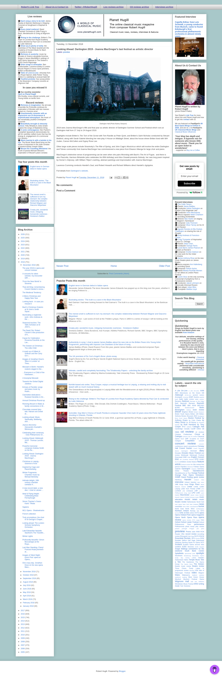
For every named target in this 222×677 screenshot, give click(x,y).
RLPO (196, 536)
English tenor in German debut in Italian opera (88, 285)
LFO (202, 489)
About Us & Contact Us (56, 7)
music (197, 497)
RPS (193, 538)
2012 (23, 628)
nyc (198, 511)
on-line (186, 513)
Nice (184, 506)
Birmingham (180, 410)
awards (201, 397)
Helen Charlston (196, 215)
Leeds (189, 487)
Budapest (201, 416)
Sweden (201, 558)
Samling (185, 542)
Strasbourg (187, 555)
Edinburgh (184, 455)
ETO (196, 459)
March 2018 (28, 599)
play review (199, 526)
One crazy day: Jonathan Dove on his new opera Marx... (32, 565)
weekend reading (181, 577)
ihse (202, 480)
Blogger (122, 671)
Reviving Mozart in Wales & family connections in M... (33, 405)
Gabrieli (178, 469)
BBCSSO (200, 405)
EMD (185, 457)
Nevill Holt (200, 502)
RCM (202, 532)
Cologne (178, 441)
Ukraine (191, 570)
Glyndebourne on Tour (183, 473)
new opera (178, 504)
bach (176, 399)
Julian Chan (188, 244)
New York (186, 504)
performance (199, 524)
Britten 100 (194, 414)
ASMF (191, 397)
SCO (202, 542)
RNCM (201, 536)
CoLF (202, 439)
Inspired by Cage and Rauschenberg (30, 468)
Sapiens (25, 507)
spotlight (200, 553)
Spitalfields (179, 553)
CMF (186, 439)
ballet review (189, 399)
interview (179, 482)
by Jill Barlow (191, 422)
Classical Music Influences (185, 132)
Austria (196, 397)
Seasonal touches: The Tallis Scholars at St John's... (31, 325)
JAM (176, 484)
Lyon (202, 493)
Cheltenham (187, 434)
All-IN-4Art (188, 395)
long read (187, 493)
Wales (177, 575)
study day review (182, 558)
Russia (197, 538)
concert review (185, 443)
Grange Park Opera (184, 475)
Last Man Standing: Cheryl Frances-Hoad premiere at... (32, 549)
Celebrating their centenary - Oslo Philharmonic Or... (33, 434)
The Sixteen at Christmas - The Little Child (32, 347)
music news (191, 499)
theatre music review (183, 566)
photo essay (189, 526)
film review (197, 464)
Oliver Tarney (191, 225)
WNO (196, 584)
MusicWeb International (194, 364)
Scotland (178, 544)
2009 (23, 638)
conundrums (192, 446)
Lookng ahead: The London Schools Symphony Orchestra (33, 525)
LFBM (198, 489)
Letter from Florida (188, 489)
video (194, 572)
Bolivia (189, 410)
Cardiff (193, 429)
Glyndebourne (198, 471)
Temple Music (194, 560)
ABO (176, 393)
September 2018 (29, 578)
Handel (187, 479)
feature (194, 462)
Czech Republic (198, 448)
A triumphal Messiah (30, 378)
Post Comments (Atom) (119, 273)
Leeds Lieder (199, 487)
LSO (198, 493)
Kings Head (183, 484)
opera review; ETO (188, 520)
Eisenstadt (178, 457)
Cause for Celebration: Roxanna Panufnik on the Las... (33, 340)
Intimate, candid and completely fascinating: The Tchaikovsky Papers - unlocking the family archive (111, 370)
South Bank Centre (194, 551)
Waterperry (186, 575)
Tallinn (186, 560)
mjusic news (194, 495)
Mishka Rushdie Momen (192, 271)
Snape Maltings (181, 549)
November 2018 (29, 572)
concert (201, 441)
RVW (202, 538)
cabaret (189, 427)
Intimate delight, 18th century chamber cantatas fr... (30, 482)
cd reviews (199, 432)
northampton (200, 509)
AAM (202, 391)
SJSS (184, 547)
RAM (198, 532)
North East (179, 509)
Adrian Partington (193, 208)
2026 (23, 234)
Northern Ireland (182, 511)
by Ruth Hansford (188, 425)
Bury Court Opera (181, 418)
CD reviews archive (139, 7)
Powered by (189, 192)
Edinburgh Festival (197, 455)
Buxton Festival (194, 418)
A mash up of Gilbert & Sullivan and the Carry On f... (32, 353)
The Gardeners (188, 562)
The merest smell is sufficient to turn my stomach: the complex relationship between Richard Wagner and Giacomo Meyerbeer (38, 199)
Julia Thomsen (192, 223)
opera (201, 513)
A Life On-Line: (194, 391)
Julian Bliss (191, 287)
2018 (23, 262)
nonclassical (194, 506)
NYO (202, 511)
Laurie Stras (182, 277)
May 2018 (27, 592)
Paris (189, 524)
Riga (192, 536)
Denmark (193, 451)
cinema (185, 436)
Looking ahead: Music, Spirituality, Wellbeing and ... (31, 419)
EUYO (177, 462)
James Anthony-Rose (186, 258)
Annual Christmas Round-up (33, 400)
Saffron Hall (186, 540)
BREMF (178, 412)
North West (189, 509)
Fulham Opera (199, 467)
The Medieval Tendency (31, 292)
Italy (198, 482)
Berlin (201, 408)
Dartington (184, 451)
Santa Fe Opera (194, 542)
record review (191, 534)
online (192, 513)
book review (198, 410)
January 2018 (28, 606)
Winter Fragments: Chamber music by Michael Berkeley (30, 475)
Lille (183, 491)
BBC (184, 405)
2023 (23, 245)
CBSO (199, 429)
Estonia (191, 459)
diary (201, 450)
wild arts (194, 581)
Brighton (185, 412)
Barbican (185, 401)
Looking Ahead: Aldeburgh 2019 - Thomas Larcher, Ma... (32, 440)
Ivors (202, 482)
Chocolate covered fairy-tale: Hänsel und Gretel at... (32, 411)
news (201, 504)
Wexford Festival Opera (193, 579)
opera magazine (197, 515)
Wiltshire (201, 581)
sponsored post (190, 553)
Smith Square (199, 547)
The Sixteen (199, 564)
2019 (23, 259)
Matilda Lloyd (191, 289)
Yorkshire (187, 586)
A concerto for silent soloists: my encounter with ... (32, 276)
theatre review (198, 566)
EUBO (201, 459)
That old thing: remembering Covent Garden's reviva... (33, 288)
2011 (23, 631)
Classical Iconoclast (200, 358)
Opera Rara (192, 517)
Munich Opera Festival (182, 497)
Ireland (187, 482)
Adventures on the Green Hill (192, 393)
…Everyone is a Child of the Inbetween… (33, 373)
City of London (192, 436)
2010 (23, 635)
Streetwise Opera (198, 555)
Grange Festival (197, 473)
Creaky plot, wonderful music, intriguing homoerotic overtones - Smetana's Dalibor (104, 328)
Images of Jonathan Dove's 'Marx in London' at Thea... (33, 361)
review (177, 536)
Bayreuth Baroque (187, 403)
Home (114, 266)
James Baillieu (189, 206)
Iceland (196, 480)
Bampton (178, 401)
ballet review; (199, 399)
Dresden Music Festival (191, 453)
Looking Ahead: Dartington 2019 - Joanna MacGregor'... (32, 456)
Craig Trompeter (184, 239)
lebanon (177, 487)
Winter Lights (27, 536)
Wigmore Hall (182, 581)
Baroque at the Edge (197, 401)
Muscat (192, 497)
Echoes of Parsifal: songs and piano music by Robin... (32, 389)
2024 (23, 241)
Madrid (177, 495)
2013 (23, 624)
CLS (182, 439)
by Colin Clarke (195, 420)
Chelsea (178, 434)
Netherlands (191, 502)
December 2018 (29, 265)
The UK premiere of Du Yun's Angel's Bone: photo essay (93, 356)
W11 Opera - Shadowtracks (33, 510)
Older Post (164, 266)
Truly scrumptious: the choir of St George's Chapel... (33, 518)
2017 (23, 610)
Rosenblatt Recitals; (183, 538)
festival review (185, 464)
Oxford (177, 522)
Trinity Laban (194, 568)
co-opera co (194, 439)
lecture (184, 487)
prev (202, 528)
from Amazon (188, 332)
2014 (23, 621)
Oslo (202, 520)
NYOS (177, 513)
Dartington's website (79, 171)
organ (198, 520)
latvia (202, 484)
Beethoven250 (189, 407)
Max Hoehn (188, 219)
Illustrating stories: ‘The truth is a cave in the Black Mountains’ (95, 300)
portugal (184, 528)
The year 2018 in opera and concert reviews (33, 269)
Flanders (184, 467)
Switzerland (179, 560)
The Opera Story (187, 564)
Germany (200, 469)
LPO (193, 493)
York (181, 586)
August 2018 (28, 582)
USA (196, 570)
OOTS (196, 513)
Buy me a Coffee (193, 150)
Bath (176, 403)
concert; (201, 444)
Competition (190, 441)
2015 (23, 617)
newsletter (178, 506)
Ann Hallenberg (196, 264)
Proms (188, 532)
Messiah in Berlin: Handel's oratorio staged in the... (33, 368)
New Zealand (194, 504)
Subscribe (189, 183)
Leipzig (177, 489)
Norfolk (201, 506)
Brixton (183, 416)
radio (193, 532)
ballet (181, 399)
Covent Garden (185, 448)
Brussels (190, 416)
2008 (23, 642)
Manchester (185, 495)
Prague (192, 528)
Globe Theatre (182, 471)
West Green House (196, 577)
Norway (192, 511)
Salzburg (178, 542)
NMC (188, 506)
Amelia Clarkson (192, 252)
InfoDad (201, 370)
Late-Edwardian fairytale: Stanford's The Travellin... (33, 532)
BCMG (177, 407)
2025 (23, 238)
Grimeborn (200, 475)
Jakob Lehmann (192, 283)
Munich (201, 495)
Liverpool (189, 491)
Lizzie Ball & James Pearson (189, 248)
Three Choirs (180, 568)
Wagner (201, 573)
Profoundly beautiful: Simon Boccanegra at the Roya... (33, 542)
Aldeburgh (179, 395)
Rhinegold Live (185, 536)
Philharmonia (179, 526)
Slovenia (190, 547)
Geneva (193, 469)
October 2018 (28, 575)
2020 (23, 255)
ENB (188, 457)
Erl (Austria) (184, 459)
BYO (183, 427)
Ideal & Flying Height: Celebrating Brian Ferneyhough (30, 496)
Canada (187, 429)
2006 (23, 649)
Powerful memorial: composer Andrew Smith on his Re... (33, 448)
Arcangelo (178, 397)
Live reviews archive (113, 7)
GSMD (177, 477)
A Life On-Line (181, 391)
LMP (196, 491)
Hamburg (178, 480)
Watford (194, 575)
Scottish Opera (188, 544)
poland (177, 528)
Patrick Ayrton (191, 269)
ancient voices (198, 395)
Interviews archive (164, 7)
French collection (29, 514)
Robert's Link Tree (30, 7)
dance (177, 451)
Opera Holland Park (183, 515)
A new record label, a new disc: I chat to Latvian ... (32, 489)
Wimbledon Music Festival (184, 584)
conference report (181, 446)
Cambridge (179, 429)
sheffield (178, 547)
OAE (181, 513)
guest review (199, 477)
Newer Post (63, 266)
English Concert (197, 457)
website (201, 575)
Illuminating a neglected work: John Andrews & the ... (32, 317)
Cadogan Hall (198, 427)
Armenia (185, 397)
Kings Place (194, 484)
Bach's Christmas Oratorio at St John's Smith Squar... (32, 309)
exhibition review (185, 462)
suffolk (194, 558)
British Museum (199, 412)
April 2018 (27, 596)
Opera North (180, 517)
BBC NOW (191, 405)
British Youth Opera (182, 414)
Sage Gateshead (197, 540)
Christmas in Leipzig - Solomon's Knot (30, 462)
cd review (187, 431)
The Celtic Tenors (184, 204)
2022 (23, 248)
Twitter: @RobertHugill (86, 7)
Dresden (178, 453)
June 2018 (27, 589)
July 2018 (27, 585)
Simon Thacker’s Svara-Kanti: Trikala (31, 502)
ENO (177, 459)
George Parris (192, 246)
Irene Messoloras (193, 213)
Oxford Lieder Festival (190, 522)
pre (198, 528)
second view (199, 544)
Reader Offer (180, 534)
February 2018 (29, 603)
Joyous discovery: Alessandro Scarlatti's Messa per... (32, 427)
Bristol (191, 412)
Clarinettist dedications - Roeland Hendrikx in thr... (33, 396)
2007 (23, 645)
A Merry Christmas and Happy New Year (31, 297)
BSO (195, 416)
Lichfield (178, 491)
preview (66, 52)
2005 (23, 652)
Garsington (186, 469)
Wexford (178, 579)
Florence (190, 467)
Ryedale (178, 540)
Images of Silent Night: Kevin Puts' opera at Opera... (31, 557)
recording (200, 534)
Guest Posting (187, 477)
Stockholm (178, 555)
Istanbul (193, 482)
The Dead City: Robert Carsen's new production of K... (33, 332)
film (192, 464)
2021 (23, 252)
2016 (23, 614)
